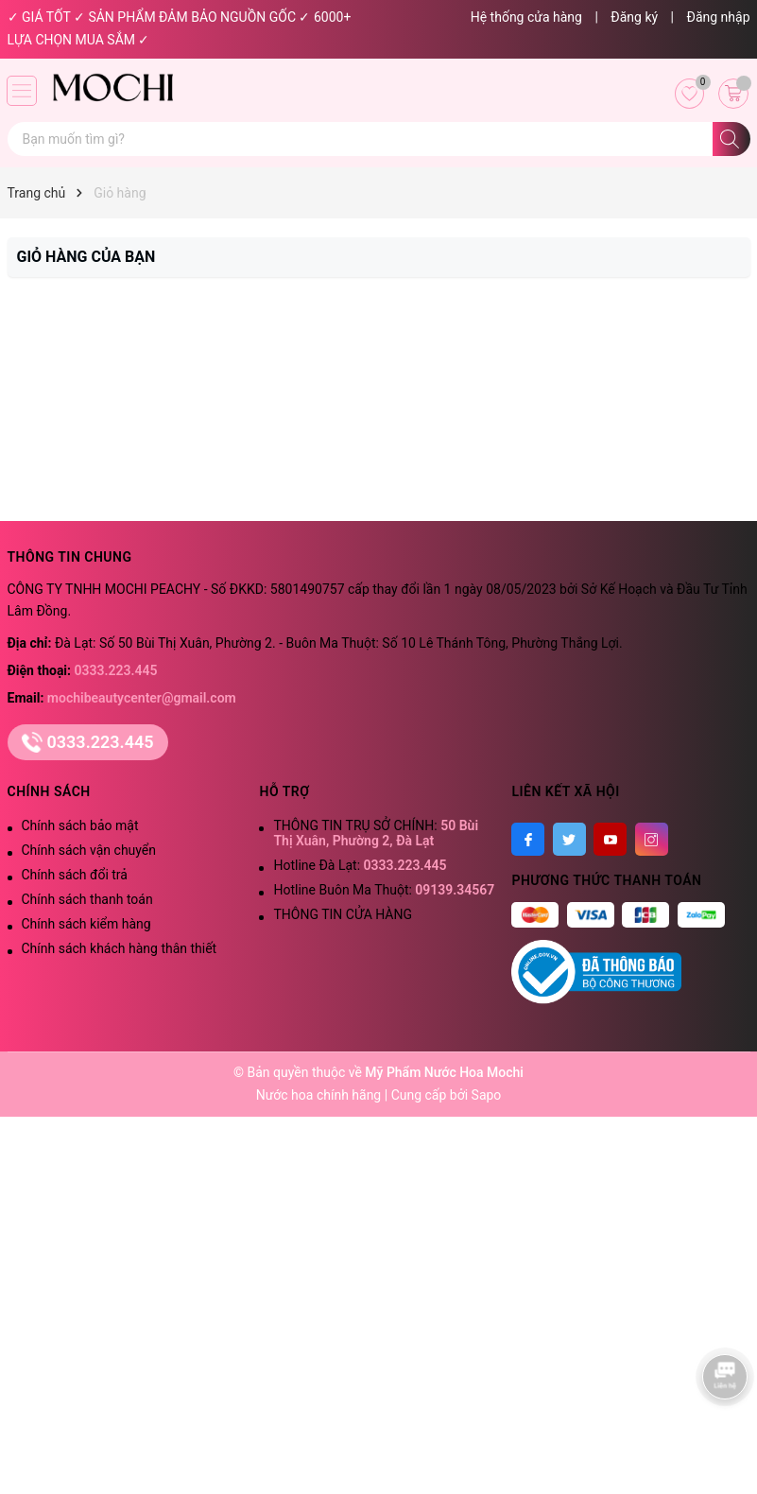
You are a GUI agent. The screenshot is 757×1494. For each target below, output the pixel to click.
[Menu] (22, 91)
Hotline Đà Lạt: (359, 865)
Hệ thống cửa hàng (526, 17)
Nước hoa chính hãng (320, 1095)
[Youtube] (610, 839)
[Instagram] (651, 839)
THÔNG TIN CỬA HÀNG (342, 914)
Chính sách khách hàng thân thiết (119, 948)
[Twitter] (569, 839)
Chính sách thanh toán (87, 899)
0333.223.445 (116, 670)
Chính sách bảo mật (80, 825)
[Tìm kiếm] (731, 139)
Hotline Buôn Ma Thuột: (383, 889)
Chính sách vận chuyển (89, 850)
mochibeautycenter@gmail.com (141, 697)
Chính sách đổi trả (75, 874)
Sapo (487, 1095)
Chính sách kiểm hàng (86, 923)
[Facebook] (527, 839)
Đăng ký (634, 17)
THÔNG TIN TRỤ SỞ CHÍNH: (375, 833)
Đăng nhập (718, 17)
